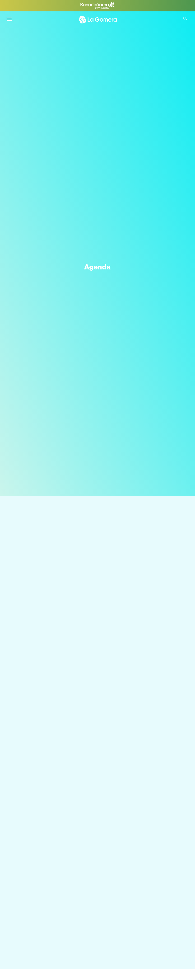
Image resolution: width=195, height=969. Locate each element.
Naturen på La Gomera (36, 859)
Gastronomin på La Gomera (40, 891)
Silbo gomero (28, 912)
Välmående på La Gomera (39, 870)
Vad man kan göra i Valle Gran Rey (45, 943)
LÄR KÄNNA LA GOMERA (41, 847)
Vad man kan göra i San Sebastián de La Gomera (57, 922)
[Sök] (97, 514)
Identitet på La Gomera (36, 880)
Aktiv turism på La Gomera (39, 901)
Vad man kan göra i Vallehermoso (45, 953)
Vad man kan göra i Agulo (38, 933)
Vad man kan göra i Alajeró (39, 964)
